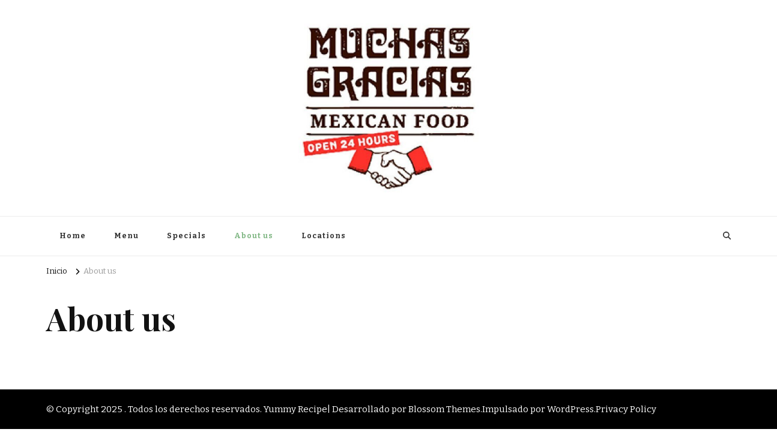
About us (253, 236)
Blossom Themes (444, 409)
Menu (126, 236)
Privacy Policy (626, 409)
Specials (186, 236)
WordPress (570, 409)
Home (72, 236)
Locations (323, 236)
